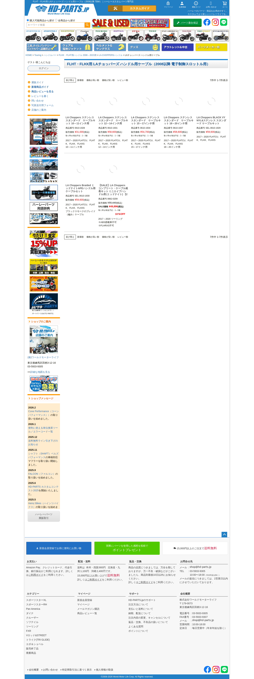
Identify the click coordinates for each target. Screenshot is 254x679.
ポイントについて (138, 630)
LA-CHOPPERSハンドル (110, 55)
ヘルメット (110, 47)
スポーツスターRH (36, 604)
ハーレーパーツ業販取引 (43, 516)
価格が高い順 (92, 80)
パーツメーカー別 (211, 47)
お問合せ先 (186, 561)
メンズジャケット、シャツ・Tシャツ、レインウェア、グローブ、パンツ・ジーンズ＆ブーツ (76, 47)
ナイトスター (67, 35)
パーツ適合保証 (187, 22)
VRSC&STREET (204, 35)
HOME (29, 55)
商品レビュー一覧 (87, 613)
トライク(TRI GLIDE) (152, 35)
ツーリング (101, 35)
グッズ (144, 47)
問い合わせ (37, 100)
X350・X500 (187, 35)
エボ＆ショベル (34, 644)
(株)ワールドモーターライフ (43, 357)
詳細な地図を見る (40, 372)
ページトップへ (224, 534)
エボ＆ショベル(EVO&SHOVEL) (221, 35)
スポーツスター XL (33, 35)
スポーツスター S (50, 35)
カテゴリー (33, 593)
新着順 (80, 80)
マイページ (84, 593)
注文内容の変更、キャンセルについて (149, 617)
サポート (134, 593)
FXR (28, 630)
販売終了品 (32, 648)
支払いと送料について (140, 608)
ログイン (44, 68)
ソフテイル (118, 35)
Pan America (170, 35)
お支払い (32, 561)
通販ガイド (37, 82)
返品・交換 (135, 561)
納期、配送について (139, 613)
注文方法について (138, 604)
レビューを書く (40, 96)
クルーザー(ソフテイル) (84, 35)
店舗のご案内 (38, 109)
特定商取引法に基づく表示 (77, 669)
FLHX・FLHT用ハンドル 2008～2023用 (77, 55)
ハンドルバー (50, 55)
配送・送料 (84, 561)
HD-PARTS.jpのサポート (142, 600)
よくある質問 (135, 626)
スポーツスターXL (36, 600)
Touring (37, 55)
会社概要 (185, 593)
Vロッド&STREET (36, 635)
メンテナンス (43, 47)
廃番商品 (31, 653)
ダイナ (136, 35)
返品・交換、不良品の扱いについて (148, 622)
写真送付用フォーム (42, 105)
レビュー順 (122, 80)
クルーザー (32, 617)
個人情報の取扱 (104, 669)
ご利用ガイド (36, 574)
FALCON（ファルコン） (41, 473)
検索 (87, 25)
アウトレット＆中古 (177, 47)
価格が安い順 (108, 80)
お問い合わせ (50, 669)
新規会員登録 (84, 600)
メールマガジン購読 (88, 608)
